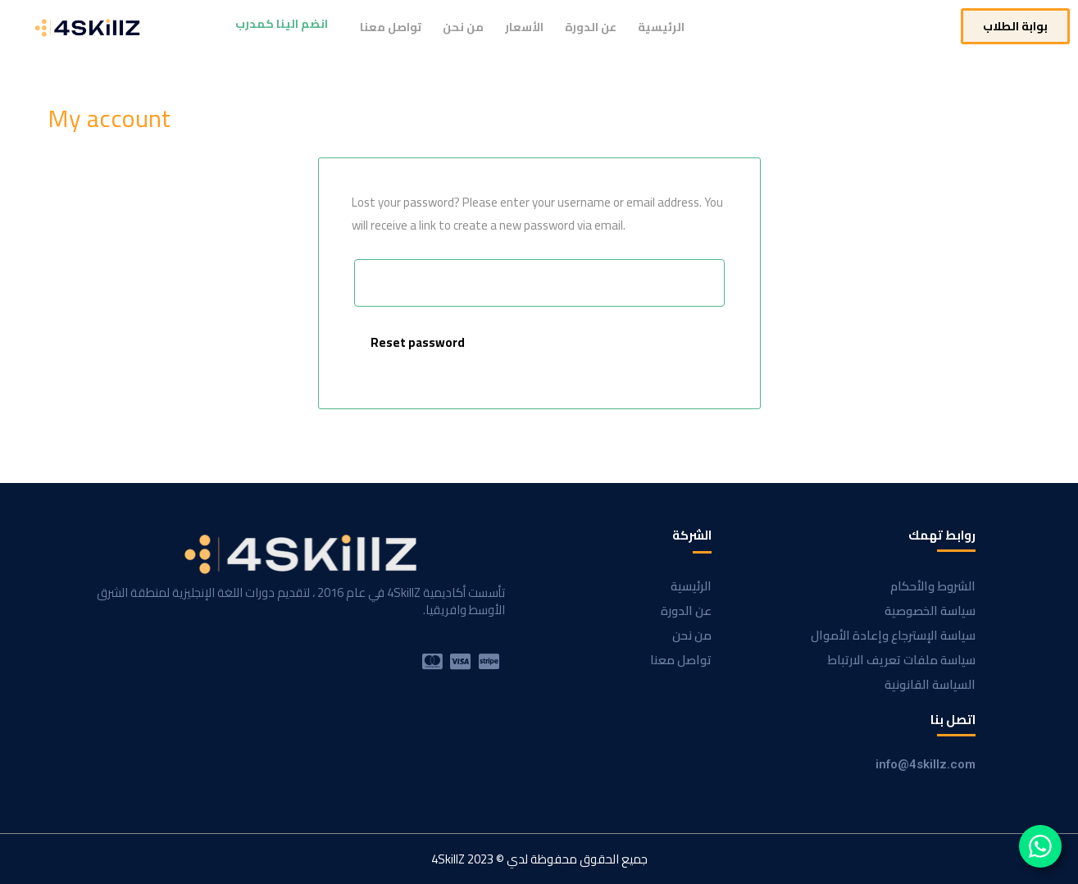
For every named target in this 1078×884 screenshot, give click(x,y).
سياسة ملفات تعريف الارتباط (901, 660)
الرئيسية (661, 27)
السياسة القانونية (930, 684)
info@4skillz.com (926, 764)
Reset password (418, 342)
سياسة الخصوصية (930, 610)
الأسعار (524, 27)
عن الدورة (590, 27)
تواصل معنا (390, 27)
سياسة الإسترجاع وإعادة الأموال (893, 635)
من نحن (463, 27)
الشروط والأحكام (933, 586)
